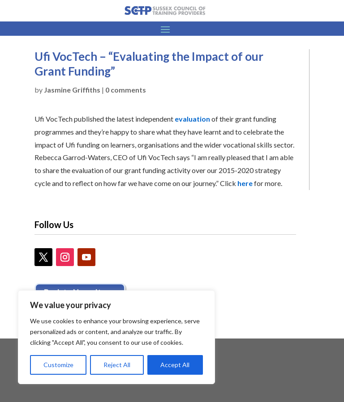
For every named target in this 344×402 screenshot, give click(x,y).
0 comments (125, 89)
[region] (116, 337)
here (245, 183)
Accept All (174, 364)
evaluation (192, 118)
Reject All (116, 364)
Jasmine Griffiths (72, 89)
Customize (58, 364)
